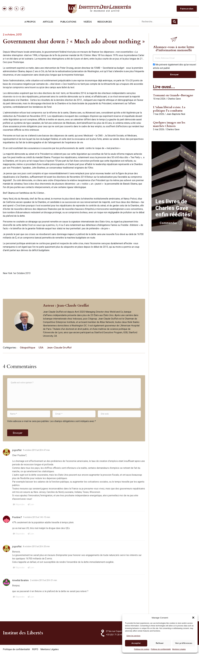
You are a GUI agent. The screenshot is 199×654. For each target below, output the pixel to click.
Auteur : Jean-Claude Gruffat (66, 305)
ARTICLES (48, 21)
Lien (32, 504)
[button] (193, 617)
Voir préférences (183, 643)
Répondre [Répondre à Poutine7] (20, 534)
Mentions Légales (179, 649)
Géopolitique (27, 347)
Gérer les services (133, 636)
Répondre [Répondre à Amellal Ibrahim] (20, 597)
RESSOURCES (104, 21)
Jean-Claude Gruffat (59, 347)
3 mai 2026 (158, 129)
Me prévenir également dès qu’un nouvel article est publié (174, 66)
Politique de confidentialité (161, 649)
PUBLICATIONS (68, 21)
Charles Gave (174, 98)
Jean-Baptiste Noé (175, 114)
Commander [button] (168, 223)
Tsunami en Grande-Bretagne (173, 95)
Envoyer (17, 432)
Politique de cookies (141, 649)
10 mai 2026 (159, 98)
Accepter (136, 643)
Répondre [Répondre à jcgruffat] (20, 504)
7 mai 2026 (158, 114)
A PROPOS (30, 21)
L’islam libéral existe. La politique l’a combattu (169, 109)
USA (41, 347)
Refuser (160, 643)
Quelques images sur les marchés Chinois (169, 124)
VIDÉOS (87, 21)
